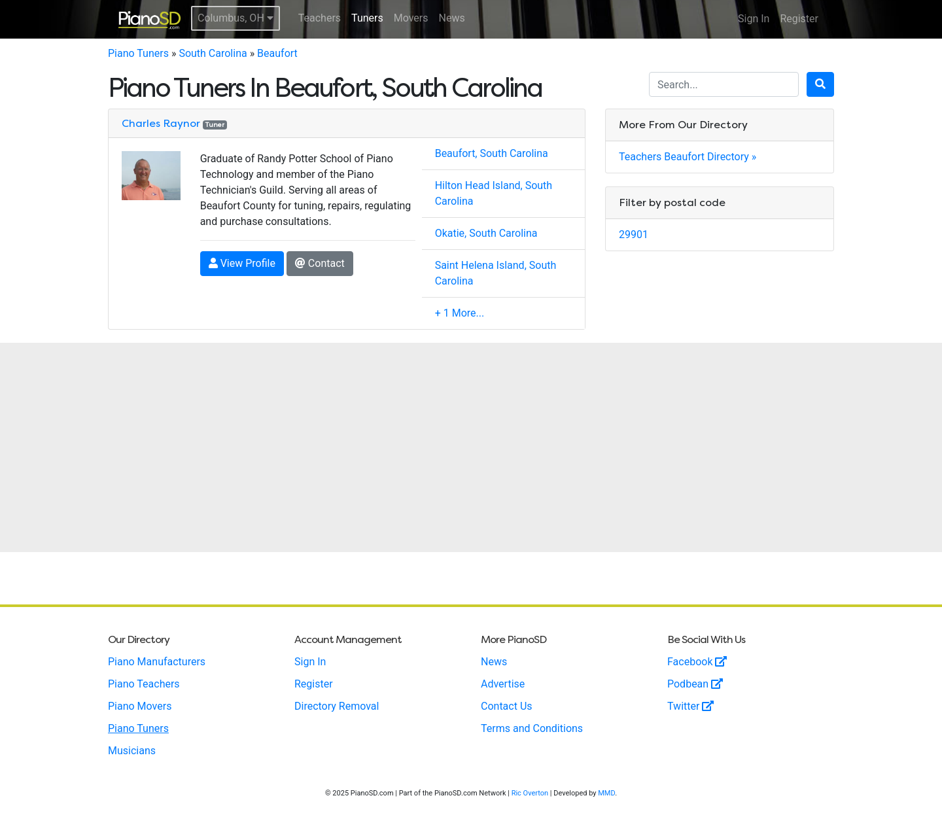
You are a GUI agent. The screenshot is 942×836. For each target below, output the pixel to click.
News (452, 18)
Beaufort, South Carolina (491, 153)
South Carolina (213, 53)
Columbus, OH (235, 18)
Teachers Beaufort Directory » (687, 156)
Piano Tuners (138, 53)
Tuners (367, 18)
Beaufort (277, 53)
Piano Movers (139, 706)
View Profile (242, 263)
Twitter (690, 706)
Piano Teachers (144, 684)
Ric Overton (530, 793)
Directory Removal (336, 706)
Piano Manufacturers (156, 661)
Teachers (319, 18)
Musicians (132, 750)
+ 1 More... (460, 313)
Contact (320, 263)
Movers (411, 18)
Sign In (753, 18)
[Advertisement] (471, 447)
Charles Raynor (161, 123)
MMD (606, 793)
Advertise (503, 684)
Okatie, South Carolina (486, 233)
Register (799, 18)
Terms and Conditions (532, 728)
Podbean (695, 684)
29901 (633, 234)
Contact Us (506, 706)
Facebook (697, 661)
